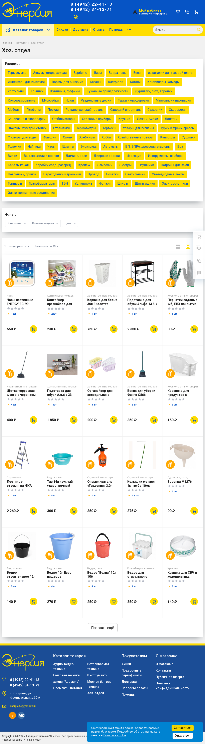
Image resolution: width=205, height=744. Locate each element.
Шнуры (122, 183)
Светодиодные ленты (168, 174)
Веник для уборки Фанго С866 (141, 393)
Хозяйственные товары (135, 137)
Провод (93, 174)
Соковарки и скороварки (26, 119)
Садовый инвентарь (125, 110)
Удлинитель (83, 183)
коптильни (16, 91)
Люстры (125, 165)
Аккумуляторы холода (50, 73)
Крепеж (84, 165)
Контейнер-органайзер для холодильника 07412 (59, 306)
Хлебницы (87, 137)
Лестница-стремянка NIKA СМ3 (19, 486)
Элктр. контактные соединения (31, 193)
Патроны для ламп (175, 165)
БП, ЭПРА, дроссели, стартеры (148, 146)
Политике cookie (115, 735)
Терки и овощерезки (133, 100)
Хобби (106, 137)
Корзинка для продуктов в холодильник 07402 (183, 395)
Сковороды (177, 110)
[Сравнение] (187, 12)
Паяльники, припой (22, 174)
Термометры (86, 128)
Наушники (146, 165)
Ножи (69, 100)
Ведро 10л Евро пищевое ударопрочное (59, 576)
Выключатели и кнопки (41, 156)
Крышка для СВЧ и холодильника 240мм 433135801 (182, 576)
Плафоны (33, 110)
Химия (67, 137)
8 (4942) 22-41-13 (91, 4)
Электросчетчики (175, 183)
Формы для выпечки (67, 82)
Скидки (62, 30)
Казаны (95, 82)
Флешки (49, 137)
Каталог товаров (28, 29)
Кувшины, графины (65, 91)
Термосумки (17, 73)
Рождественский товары (84, 110)
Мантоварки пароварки (173, 100)
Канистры (167, 137)
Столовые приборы (97, 119)
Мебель (14, 110)
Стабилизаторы (63, 119)
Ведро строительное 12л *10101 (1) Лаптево (21, 576)
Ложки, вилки (147, 119)
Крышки (36, 91)
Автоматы (111, 146)
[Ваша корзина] (196, 12)
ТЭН (65, 183)
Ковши (135, 82)
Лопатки (171, 119)
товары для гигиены (138, 128)
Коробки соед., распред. (53, 165)
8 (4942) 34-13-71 (91, 9)
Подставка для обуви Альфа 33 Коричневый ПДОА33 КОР (59, 397)
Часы (51, 146)
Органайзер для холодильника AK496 (100, 395)
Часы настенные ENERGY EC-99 (20, 302)
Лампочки (104, 165)
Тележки (14, 146)
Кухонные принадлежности (107, 91)
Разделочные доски (96, 100)
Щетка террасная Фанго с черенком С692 (21, 395)
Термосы (109, 128)
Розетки (112, 174)
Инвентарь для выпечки (26, 82)
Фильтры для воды (22, 137)
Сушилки (188, 137)
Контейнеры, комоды (163, 82)
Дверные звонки (107, 156)
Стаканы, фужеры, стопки (27, 128)
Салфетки (155, 110)
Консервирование (21, 100)
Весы (137, 73)
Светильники (135, 174)
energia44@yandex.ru (23, 705)
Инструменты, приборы (165, 156)
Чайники (34, 146)
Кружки (124, 119)
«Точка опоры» (32, 739)
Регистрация (157, 13)
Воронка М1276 (180, 482)
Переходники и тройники (62, 174)
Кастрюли (115, 82)
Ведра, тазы (118, 73)
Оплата (99, 30)
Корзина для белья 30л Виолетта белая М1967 (102, 304)
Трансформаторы (42, 183)
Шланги (68, 146)
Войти (143, 13)
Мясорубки (50, 100)
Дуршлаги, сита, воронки (153, 91)
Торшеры (15, 183)
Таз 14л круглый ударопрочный (60, 484)
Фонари (105, 183)
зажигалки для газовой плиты (170, 73)
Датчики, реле (76, 156)
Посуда (53, 110)
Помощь (116, 30)
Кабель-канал (18, 165)
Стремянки (61, 128)
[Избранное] (178, 12)
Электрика (88, 146)
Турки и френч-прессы (178, 128)
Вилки (12, 156)
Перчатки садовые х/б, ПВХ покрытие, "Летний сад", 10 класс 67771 (183, 306)
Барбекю (80, 73)
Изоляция (134, 156)
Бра (180, 146)
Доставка (80, 30)
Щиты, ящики (145, 183)
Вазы (98, 73)
